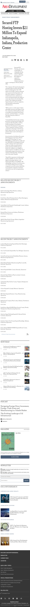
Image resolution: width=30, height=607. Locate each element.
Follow (11, 11)
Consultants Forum (6, 2)
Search (19, 11)
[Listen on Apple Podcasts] (15, 419)
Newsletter (4, 555)
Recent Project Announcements (10, 17)
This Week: (15, 473)
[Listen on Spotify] (15, 421)
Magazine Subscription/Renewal (9, 552)
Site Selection (3, 572)
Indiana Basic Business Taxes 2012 (8, 73)
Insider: (14, 470)
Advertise (12, 2)
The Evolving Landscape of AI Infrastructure (12, 414)
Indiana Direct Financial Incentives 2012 (8, 77)
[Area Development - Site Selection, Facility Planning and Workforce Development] (15, 6)
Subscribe (22, 1)
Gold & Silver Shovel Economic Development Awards (11, 580)
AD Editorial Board (23, 13)
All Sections (28, 13)
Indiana (3, 187)
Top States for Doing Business (7, 586)
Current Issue (4, 558)
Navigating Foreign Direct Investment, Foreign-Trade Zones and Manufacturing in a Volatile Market (15, 408)
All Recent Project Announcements (8, 334)
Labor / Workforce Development (7, 570)
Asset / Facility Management (6, 568)
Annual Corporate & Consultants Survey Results (10, 582)
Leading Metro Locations (6, 584)
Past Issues (26, 429)
